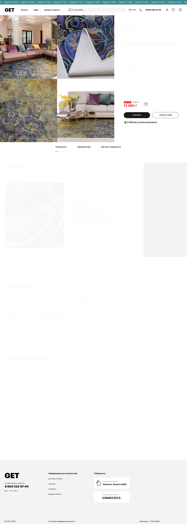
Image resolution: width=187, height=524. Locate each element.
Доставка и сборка (55, 478)
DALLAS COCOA (58, 420)
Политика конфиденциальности (62, 521)
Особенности (60, 149)
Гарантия (52, 484)
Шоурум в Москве (55, 494)
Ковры (128, 21)
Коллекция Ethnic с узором (17, 416)
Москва (132, 10)
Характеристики (84, 149)
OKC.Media (155, 521)
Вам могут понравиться (111, 149)
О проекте (52, 489)
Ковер (7, 412)
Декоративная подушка (59, 416)
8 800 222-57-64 (153, 10)
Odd (98, 420)
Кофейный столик (103, 416)
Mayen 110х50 (148, 420)
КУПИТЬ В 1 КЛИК (165, 116)
